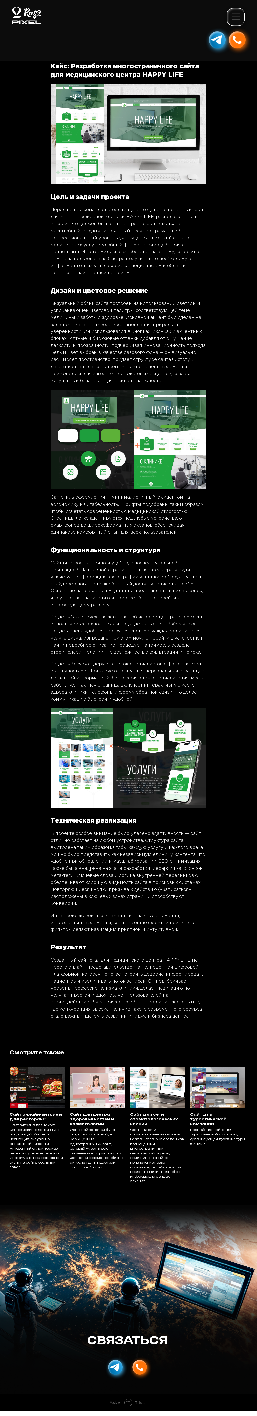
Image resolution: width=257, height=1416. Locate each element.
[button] (236, 17)
